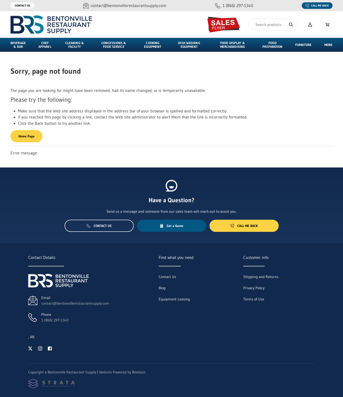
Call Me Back (317, 5)
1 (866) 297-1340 (55, 320)
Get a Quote (171, 226)
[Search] (273, 24)
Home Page (26, 136)
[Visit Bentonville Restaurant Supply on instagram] (40, 348)
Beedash (139, 372)
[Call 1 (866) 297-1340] (234, 6)
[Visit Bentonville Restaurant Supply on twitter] (30, 348)
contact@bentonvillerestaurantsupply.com (75, 303)
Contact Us (22, 5)
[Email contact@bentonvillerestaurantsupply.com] (124, 6)
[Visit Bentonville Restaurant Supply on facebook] (50, 348)
